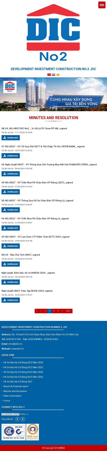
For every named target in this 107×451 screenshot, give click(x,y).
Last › (68, 311)
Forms (6, 400)
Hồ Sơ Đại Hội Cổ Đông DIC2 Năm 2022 (22, 377)
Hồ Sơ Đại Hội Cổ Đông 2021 (17, 381)
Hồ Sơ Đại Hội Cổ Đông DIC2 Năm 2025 (22, 362)
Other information (11, 395)
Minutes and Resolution (14, 391)
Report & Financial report (15, 386)
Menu (101, 5)
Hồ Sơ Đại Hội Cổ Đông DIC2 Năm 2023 (22, 367)
